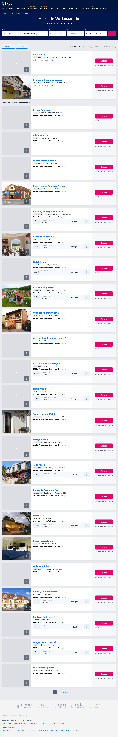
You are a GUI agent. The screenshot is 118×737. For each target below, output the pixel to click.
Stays (51, 8)
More (102, 8)
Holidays (43, 8)
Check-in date (53, 30)
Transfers (84, 8)
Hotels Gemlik (6, 723)
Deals (64, 8)
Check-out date (72, 30)
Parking (94, 8)
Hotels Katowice (7, 730)
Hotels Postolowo (58, 723)
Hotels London (20, 730)
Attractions (73, 8)
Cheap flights (20, 8)
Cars (58, 8)
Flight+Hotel (7, 8)
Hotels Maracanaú (20, 723)
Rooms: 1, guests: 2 (93, 33)
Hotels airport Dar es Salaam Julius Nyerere (65, 730)
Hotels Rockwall (43, 730)
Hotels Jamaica (33, 723)
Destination (5, 30)
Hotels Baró (31, 730)
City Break (32, 8)
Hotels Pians (45, 723)
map (52, 60)
